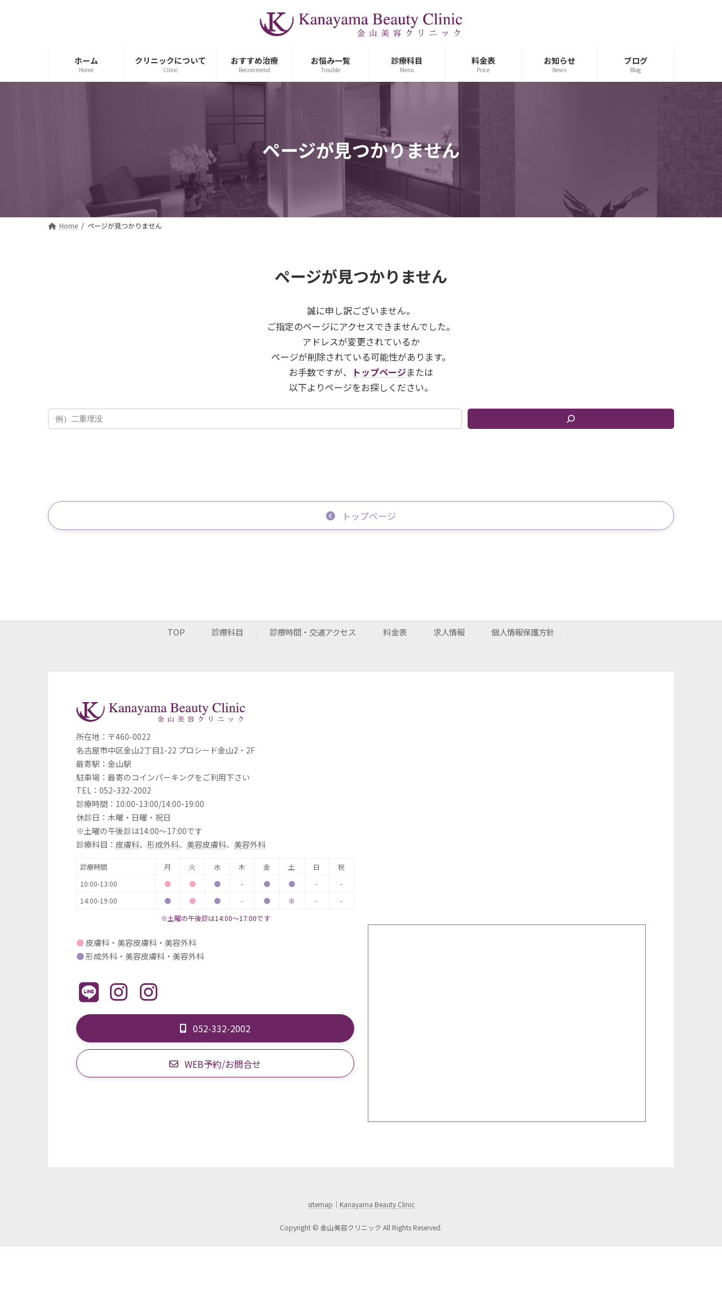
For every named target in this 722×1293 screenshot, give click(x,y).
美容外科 (250, 845)
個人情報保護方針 (522, 633)
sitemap (320, 1205)
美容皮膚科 (206, 845)
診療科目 (227, 633)
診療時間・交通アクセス (313, 633)
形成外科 (163, 845)
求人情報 (449, 633)
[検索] (571, 419)
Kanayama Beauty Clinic (377, 1205)
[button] (361, 516)
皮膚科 (127, 845)
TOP (176, 633)
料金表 (395, 633)
